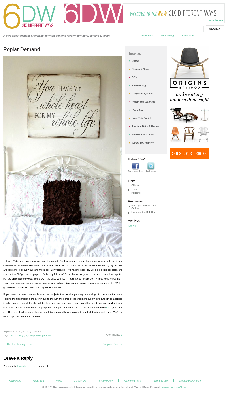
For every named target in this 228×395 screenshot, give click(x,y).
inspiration (35, 335)
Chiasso (135, 185)
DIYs (134, 77)
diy (27, 335)
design (20, 335)
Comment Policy (133, 380)
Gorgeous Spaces (142, 93)
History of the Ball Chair (144, 212)
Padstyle (136, 192)
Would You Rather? (143, 142)
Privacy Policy (105, 380)
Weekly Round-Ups (143, 134)
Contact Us (188, 35)
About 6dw (147, 35)
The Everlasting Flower (18, 344)
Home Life (137, 110)
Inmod (134, 189)
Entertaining (139, 85)
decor (13, 335)
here (109, 307)
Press (59, 380)
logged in (22, 366)
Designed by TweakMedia (173, 387)
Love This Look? (141, 118)
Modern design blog (190, 380)
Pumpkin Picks (112, 344)
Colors (135, 61)
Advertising (167, 35)
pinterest (47, 335)
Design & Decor (141, 69)
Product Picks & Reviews (146, 126)
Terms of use (161, 380)
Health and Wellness (143, 101)
